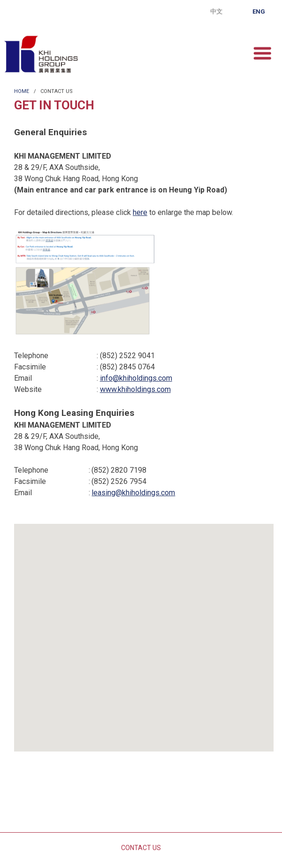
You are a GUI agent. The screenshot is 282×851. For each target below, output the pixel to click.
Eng (258, 11)
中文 (216, 11)
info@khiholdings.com (136, 378)
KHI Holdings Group (40, 54)
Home (21, 91)
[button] (144, 632)
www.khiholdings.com (135, 389)
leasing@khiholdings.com (133, 492)
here (140, 212)
